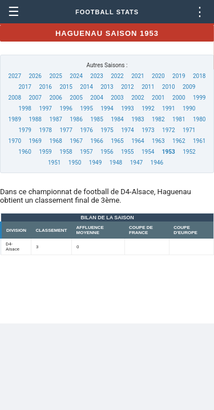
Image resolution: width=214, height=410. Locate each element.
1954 (148, 152)
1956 (106, 152)
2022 (117, 76)
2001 (158, 98)
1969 (35, 141)
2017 (25, 87)
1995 (86, 108)
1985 (96, 119)
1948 (116, 162)
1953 (168, 152)
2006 (55, 98)
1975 (106, 130)
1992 (148, 108)
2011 (148, 87)
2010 (168, 87)
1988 (35, 119)
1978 (45, 130)
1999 (199, 98)
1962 (178, 141)
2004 (96, 98)
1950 (74, 162)
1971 (189, 130)
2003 (117, 98)
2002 (137, 98)
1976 (86, 130)
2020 (158, 76)
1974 (127, 130)
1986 (76, 119)
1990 (189, 108)
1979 (25, 130)
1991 (168, 108)
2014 (86, 87)
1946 (157, 162)
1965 (117, 141)
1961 (199, 141)
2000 (178, 98)
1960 (24, 152)
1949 (95, 162)
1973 (148, 130)
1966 (96, 141)
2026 (35, 76)
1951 (54, 162)
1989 (15, 119)
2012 (127, 87)
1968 (55, 141)
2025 (55, 76)
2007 (35, 98)
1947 (136, 162)
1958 (65, 152)
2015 (65, 87)
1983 (137, 119)
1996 (65, 108)
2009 (189, 87)
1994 (106, 108)
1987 (55, 119)
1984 (117, 119)
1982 (158, 119)
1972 (168, 130)
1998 (25, 108)
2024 (76, 76)
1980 (199, 119)
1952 (189, 152)
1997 (45, 108)
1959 (45, 152)
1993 (127, 108)
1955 (127, 152)
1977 (65, 130)
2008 (15, 98)
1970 (15, 141)
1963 (158, 141)
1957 (86, 152)
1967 (76, 141)
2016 (45, 87)
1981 (178, 119)
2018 (199, 76)
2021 (137, 76)
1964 (137, 141)
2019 (178, 76)
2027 (15, 76)
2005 (76, 98)
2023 (96, 76)
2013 (106, 87)
